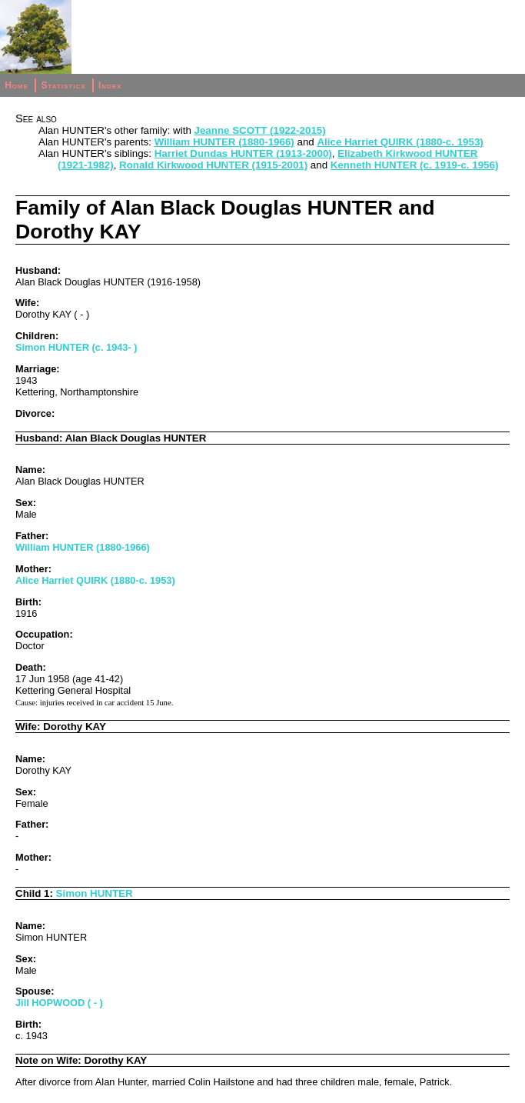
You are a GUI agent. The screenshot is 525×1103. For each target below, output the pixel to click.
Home (16, 85)
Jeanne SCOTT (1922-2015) (260, 130)
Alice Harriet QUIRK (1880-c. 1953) (400, 142)
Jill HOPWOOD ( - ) (59, 1002)
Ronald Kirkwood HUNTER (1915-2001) (213, 165)
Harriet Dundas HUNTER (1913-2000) (243, 153)
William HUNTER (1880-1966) (224, 142)
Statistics (63, 85)
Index (110, 85)
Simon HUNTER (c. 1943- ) (76, 347)
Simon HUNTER (94, 893)
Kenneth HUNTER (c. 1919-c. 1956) (415, 165)
